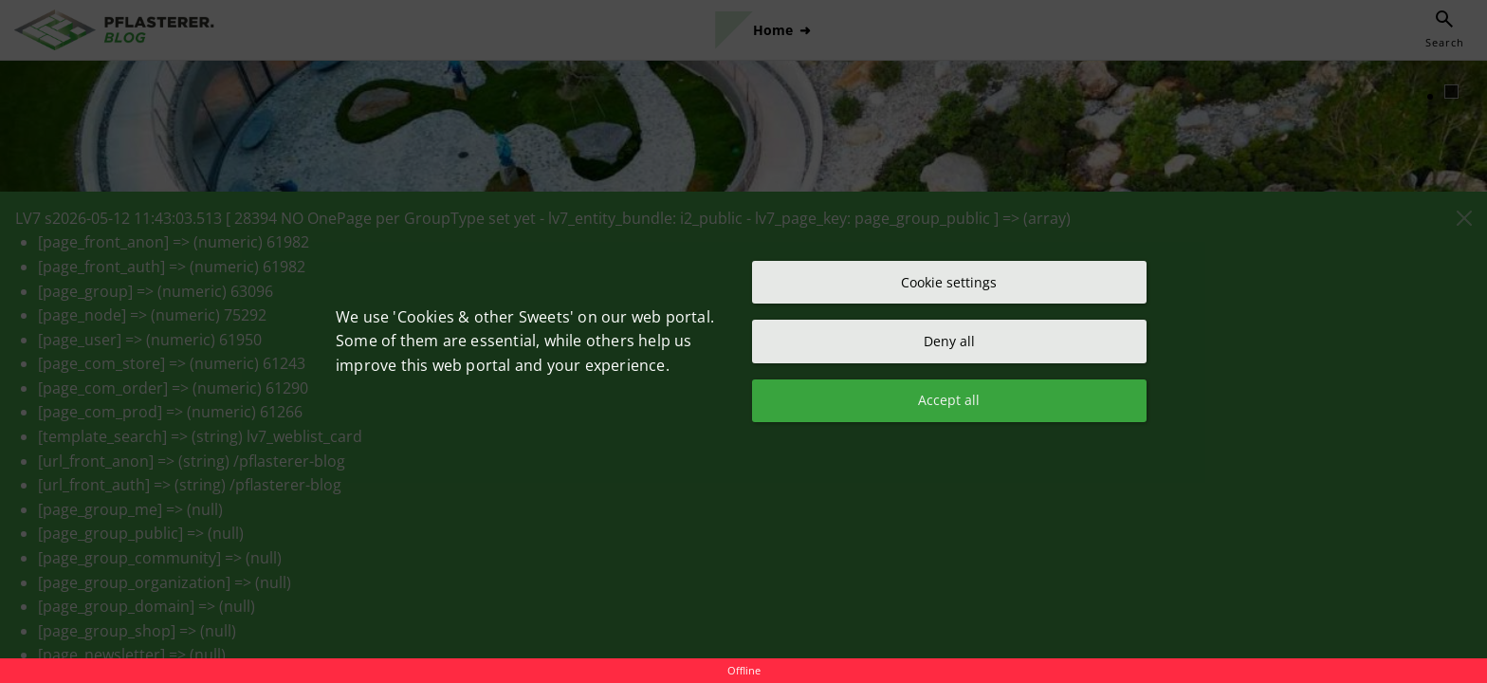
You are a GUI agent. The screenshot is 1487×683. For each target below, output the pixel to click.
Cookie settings (949, 279)
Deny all (949, 341)
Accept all (949, 403)
